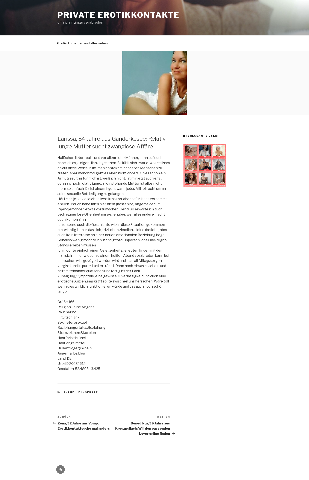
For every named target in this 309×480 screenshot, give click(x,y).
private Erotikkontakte (119, 15)
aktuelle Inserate (81, 392)
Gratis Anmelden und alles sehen (82, 43)
